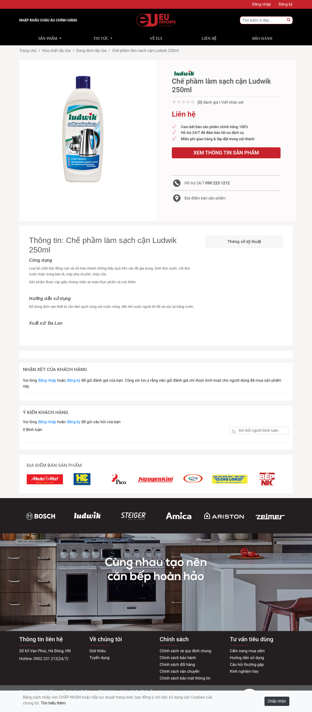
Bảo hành (262, 38)
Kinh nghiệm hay (244, 671)
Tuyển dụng (99, 657)
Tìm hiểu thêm (53, 703)
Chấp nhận (277, 701)
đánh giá (210, 102)
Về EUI (156, 38)
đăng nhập (47, 380)
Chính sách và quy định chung (185, 651)
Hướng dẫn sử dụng (247, 657)
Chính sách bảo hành (178, 657)
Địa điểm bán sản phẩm (205, 198)
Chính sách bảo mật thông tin (185, 678)
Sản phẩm (47, 38)
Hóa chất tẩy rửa (56, 50)
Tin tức (101, 38)
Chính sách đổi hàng (177, 664)
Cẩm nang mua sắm (247, 651)
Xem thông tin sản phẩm (226, 153)
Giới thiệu (97, 651)
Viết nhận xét (232, 102)
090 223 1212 (217, 183)
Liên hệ (209, 38)
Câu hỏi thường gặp (247, 664)
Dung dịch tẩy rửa (91, 50)
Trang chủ (28, 50)
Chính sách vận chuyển (179, 671)
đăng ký (73, 380)
